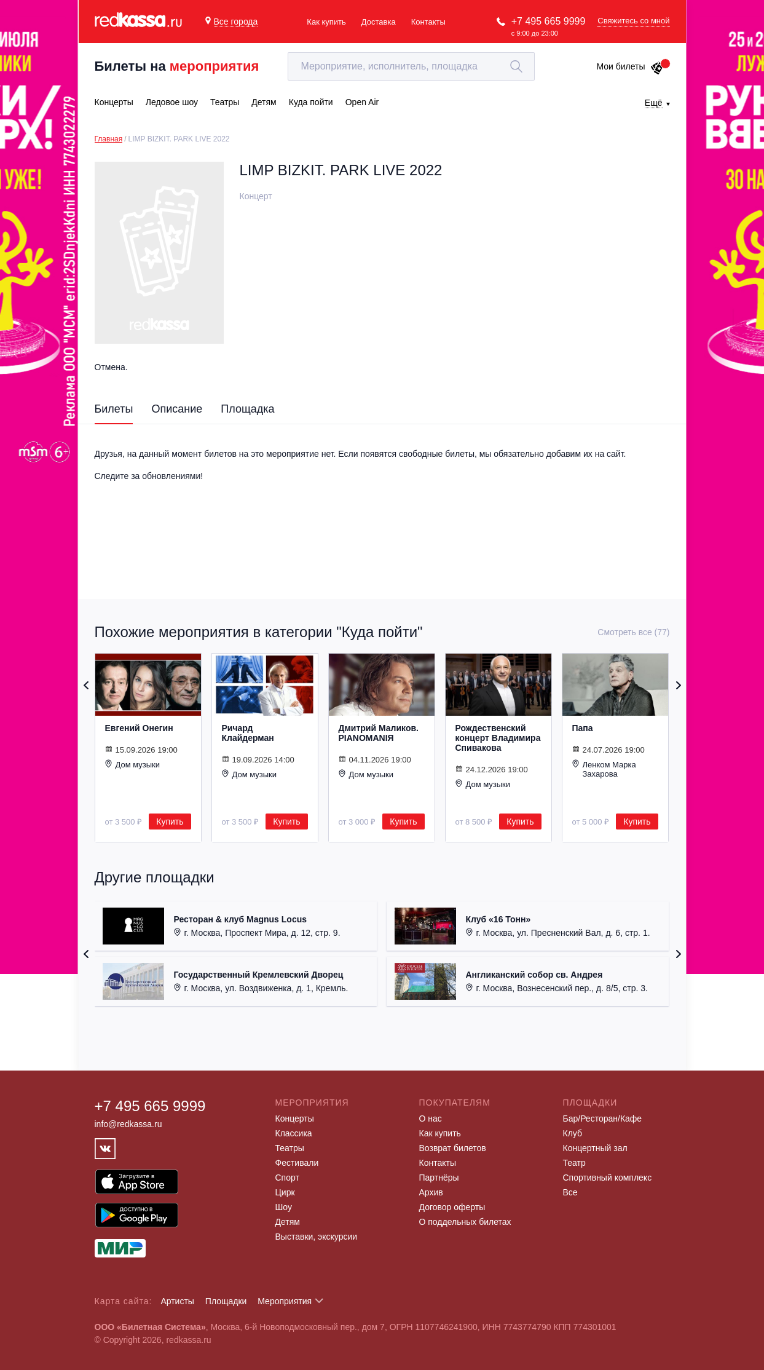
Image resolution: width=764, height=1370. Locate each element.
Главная (109, 139)
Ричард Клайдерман (248, 733)
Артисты (177, 1301)
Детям (287, 1222)
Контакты (428, 21)
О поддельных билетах (465, 1222)
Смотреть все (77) (633, 632)
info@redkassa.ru (128, 1124)
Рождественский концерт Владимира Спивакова (498, 738)
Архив (431, 1192)
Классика (293, 1133)
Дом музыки (132, 764)
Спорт (287, 1177)
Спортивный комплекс (607, 1177)
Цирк (285, 1192)
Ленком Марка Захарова (604, 768)
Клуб (573, 1133)
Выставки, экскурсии (316, 1236)
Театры (289, 1148)
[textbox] (411, 66)
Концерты (294, 1118)
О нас (430, 1118)
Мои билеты (629, 66)
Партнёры (439, 1177)
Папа (582, 728)
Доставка (378, 21)
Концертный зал (595, 1148)
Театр (574, 1163)
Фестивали (297, 1163)
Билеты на (177, 66)
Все (570, 1192)
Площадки (226, 1301)
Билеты (114, 409)
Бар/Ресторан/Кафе (602, 1118)
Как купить (326, 21)
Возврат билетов (452, 1148)
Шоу (283, 1207)
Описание (176, 409)
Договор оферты (452, 1207)
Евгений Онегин (139, 728)
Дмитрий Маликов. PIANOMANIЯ (379, 733)
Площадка (247, 409)
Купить (169, 821)
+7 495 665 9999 (548, 21)
